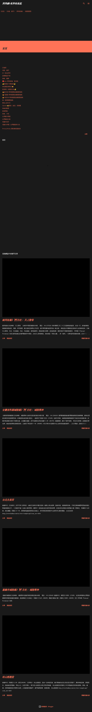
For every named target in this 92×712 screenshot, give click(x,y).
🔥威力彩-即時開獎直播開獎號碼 (12, 92)
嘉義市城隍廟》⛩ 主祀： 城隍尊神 (20, 589)
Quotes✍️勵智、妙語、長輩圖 (11, 105)
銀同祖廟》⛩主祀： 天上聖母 (18, 320)
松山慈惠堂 (8, 676)
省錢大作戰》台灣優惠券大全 (11, 124)
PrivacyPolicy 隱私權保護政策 (11, 129)
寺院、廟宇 (5, 70)
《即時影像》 (20, 11)
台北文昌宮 (8, 499)
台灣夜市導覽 (6, 116)
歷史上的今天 (6, 103)
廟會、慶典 (5, 78)
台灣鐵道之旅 (6, 119)
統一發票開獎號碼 (7, 100)
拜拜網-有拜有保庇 (12, 3)
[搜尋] (84, 3)
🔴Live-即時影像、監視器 (10, 81)
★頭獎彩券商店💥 (8, 86)
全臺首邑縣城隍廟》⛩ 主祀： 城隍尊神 (22, 409)
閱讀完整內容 (86, 338)
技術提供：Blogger (46, 706)
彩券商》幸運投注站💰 (9, 89)
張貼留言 (9, 338)
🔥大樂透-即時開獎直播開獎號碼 (12, 95)
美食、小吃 (5, 114)
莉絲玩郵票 (5, 108)
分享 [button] (86, 134)
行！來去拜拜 (6, 73)
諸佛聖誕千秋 (6, 76)
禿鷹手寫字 (5, 122)
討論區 (4, 67)
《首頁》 (2, 11)
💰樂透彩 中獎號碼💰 (8, 84)
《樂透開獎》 (28, 11)
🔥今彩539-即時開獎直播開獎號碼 (12, 97)
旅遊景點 (5, 111)
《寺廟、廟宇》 (10, 11)
